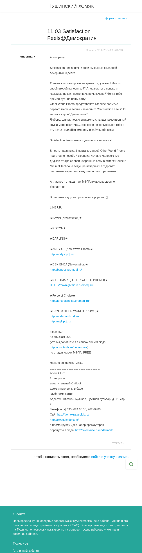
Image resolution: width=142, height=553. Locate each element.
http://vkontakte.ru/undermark (68, 347)
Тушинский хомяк (71, 5)
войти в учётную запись (110, 457)
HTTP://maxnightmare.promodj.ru (71, 285)
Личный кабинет (28, 550)
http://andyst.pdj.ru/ (62, 254)
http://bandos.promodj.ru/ (66, 269)
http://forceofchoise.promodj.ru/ (70, 300)
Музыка (122, 18)
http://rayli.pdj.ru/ (60, 321)
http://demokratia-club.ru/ (73, 414)
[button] (131, 464)
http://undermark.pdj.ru (64, 316)
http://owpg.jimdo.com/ (64, 419)
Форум (109, 18)
